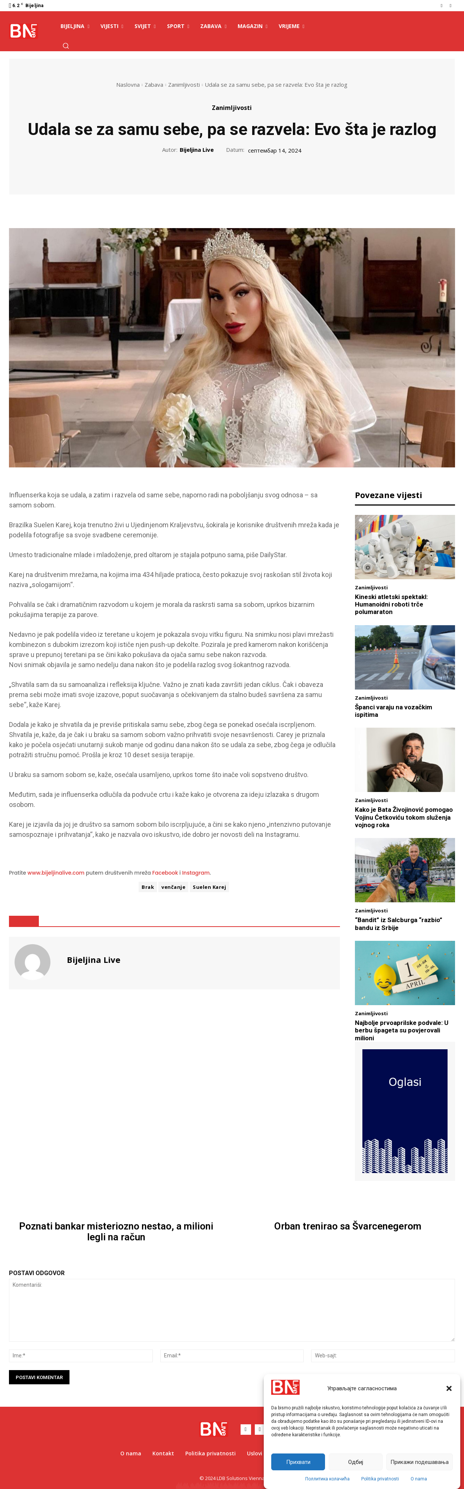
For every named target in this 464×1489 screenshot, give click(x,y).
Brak (148, 887)
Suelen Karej (209, 887)
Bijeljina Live (197, 149)
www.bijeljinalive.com (56, 872)
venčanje (173, 887)
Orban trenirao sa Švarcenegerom (347, 1226)
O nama (419, 1479)
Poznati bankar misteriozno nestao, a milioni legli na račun (116, 1231)
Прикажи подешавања (419, 1462)
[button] (449, 1388)
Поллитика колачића (327, 1479)
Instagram (196, 872)
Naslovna (128, 84)
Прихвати (298, 1462)
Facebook (165, 872)
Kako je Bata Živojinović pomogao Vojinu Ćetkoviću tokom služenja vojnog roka (404, 817)
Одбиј (355, 1462)
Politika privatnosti (380, 1479)
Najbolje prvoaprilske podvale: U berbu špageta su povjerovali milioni (401, 1030)
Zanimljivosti (184, 84)
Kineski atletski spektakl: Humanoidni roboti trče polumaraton (391, 604)
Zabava (154, 84)
